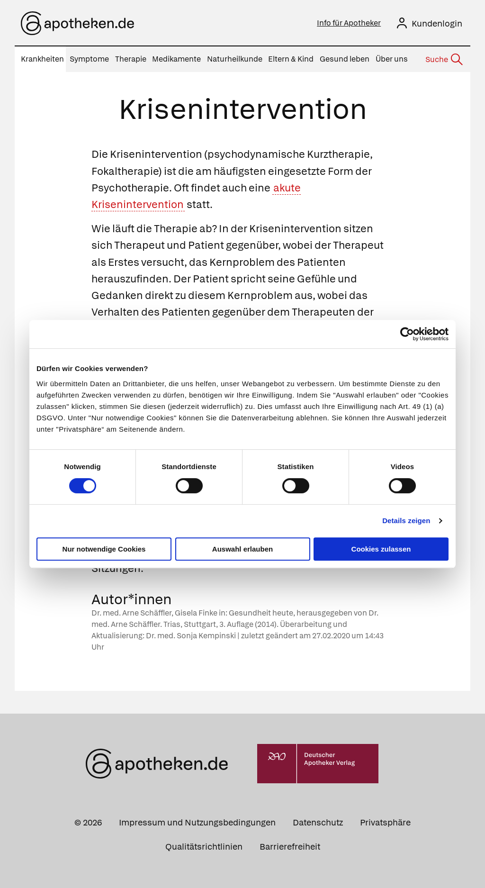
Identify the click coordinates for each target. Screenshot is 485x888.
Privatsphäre (385, 822)
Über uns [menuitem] (392, 59)
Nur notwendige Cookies (104, 549)
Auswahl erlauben (242, 549)
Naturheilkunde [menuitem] (234, 59)
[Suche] (443, 60)
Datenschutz (318, 822)
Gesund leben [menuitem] (344, 59)
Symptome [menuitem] (89, 59)
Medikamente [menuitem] (176, 59)
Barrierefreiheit (290, 846)
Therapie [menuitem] (130, 59)
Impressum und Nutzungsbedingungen (197, 822)
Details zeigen (406, 520)
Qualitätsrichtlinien (203, 846)
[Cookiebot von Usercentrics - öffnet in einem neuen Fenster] (407, 334)
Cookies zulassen (381, 549)
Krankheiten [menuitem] (42, 59)
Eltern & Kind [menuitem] (291, 59)
